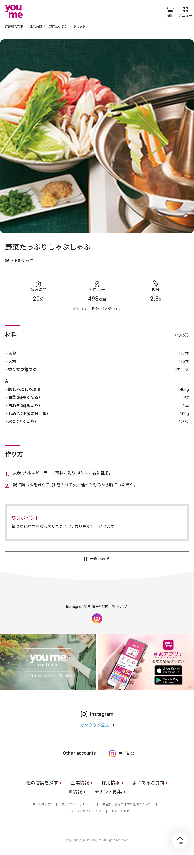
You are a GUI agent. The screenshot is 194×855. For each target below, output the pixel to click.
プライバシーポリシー (76, 804)
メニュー (185, 11)
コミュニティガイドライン (83, 811)
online (170, 11)
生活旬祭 (36, 26)
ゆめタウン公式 (95, 725)
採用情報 (111, 782)
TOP (180, 841)
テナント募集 (108, 791)
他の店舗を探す (42, 782)
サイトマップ (42, 804)
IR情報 (75, 791)
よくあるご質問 (148, 782)
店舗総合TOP (14, 26)
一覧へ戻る (100, 559)
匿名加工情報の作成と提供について (126, 804)
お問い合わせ (120, 811)
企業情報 (80, 782)
